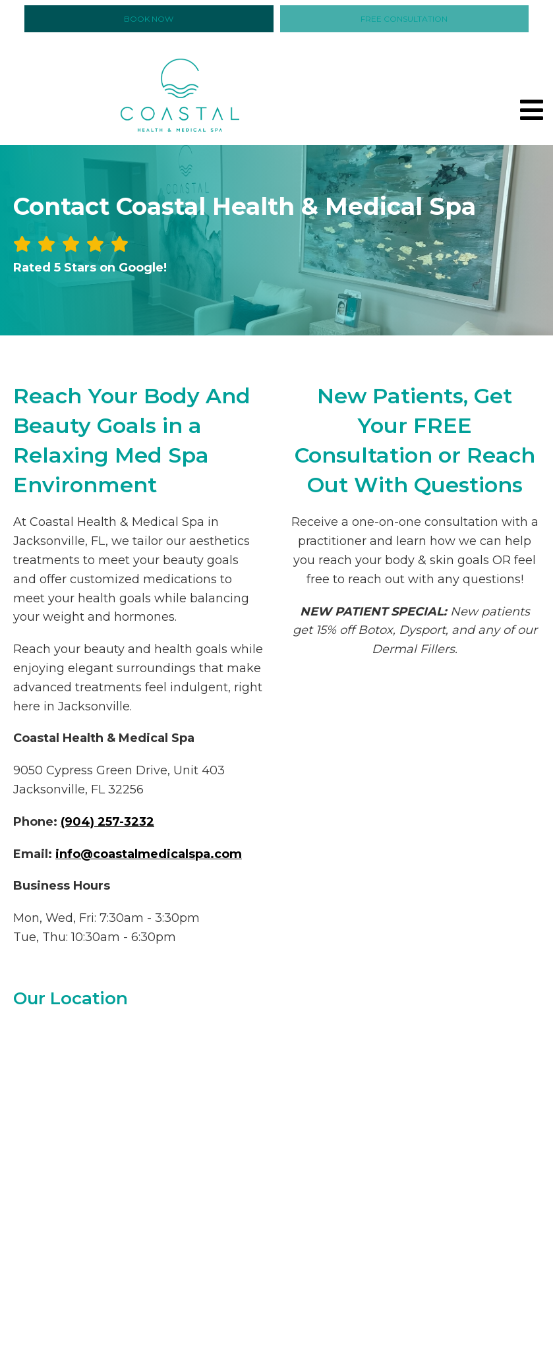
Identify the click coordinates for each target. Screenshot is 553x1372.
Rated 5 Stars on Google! (90, 267)
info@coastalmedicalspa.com (148, 854)
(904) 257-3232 (107, 822)
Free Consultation (404, 19)
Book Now (148, 19)
